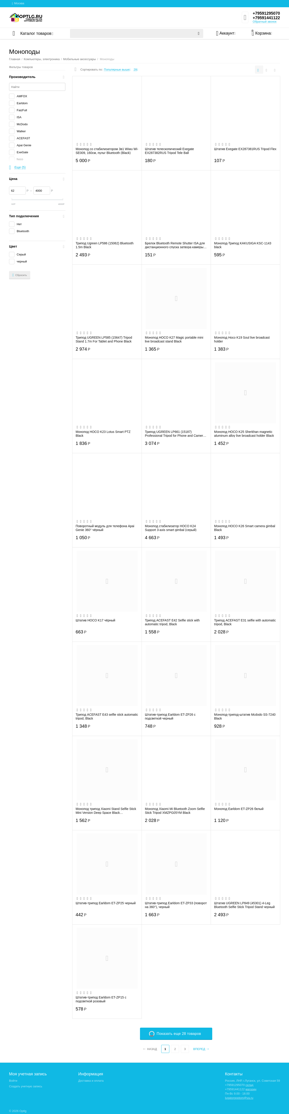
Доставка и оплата (90, 1080)
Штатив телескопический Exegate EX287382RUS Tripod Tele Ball (169, 150)
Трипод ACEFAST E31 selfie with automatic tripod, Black (245, 622)
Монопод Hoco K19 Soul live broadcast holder (242, 339)
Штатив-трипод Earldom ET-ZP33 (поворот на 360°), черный (176, 905)
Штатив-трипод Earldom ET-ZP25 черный (106, 903)
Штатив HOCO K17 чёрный (95, 620)
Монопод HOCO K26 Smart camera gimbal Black (244, 527)
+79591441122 (266, 18)
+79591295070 (266, 13)
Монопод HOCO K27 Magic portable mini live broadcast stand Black (174, 339)
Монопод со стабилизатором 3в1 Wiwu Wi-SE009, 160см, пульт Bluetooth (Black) (107, 150)
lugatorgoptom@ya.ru (239, 1098)
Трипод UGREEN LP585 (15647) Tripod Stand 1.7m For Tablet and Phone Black (104, 339)
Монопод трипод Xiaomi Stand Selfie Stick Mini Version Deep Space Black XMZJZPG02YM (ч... (106, 810)
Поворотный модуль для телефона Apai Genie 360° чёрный (105, 527)
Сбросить (19, 275)
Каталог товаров (35, 33)
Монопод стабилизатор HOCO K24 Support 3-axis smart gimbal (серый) (170, 527)
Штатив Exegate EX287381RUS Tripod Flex (245, 149)
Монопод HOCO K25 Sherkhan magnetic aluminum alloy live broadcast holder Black (244, 433)
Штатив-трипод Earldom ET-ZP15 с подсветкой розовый (101, 999)
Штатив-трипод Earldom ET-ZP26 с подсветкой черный (170, 716)
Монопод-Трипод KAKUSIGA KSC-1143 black (242, 245)
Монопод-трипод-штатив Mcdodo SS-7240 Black (244, 716)
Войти (13, 1080)
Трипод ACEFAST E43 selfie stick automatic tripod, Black (107, 716)
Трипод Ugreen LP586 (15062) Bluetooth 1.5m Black (104, 245)
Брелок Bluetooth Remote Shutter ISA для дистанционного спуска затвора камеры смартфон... (175, 245)
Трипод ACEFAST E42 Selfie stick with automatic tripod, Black (172, 622)
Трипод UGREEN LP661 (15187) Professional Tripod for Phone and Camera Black (175, 433)
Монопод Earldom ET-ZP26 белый (238, 809)
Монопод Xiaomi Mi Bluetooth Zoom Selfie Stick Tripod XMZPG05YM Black (175, 810)
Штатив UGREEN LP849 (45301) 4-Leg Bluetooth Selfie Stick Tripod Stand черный (244, 905)
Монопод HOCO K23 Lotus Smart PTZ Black (103, 433)
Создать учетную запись (25, 1086)
